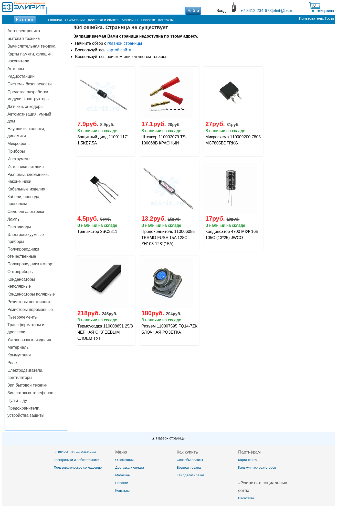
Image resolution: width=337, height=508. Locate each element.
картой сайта (119, 50)
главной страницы (124, 43)
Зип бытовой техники (27, 385)
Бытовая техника (23, 38)
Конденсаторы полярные (31, 294)
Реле (12, 362)
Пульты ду (17, 400)
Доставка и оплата (103, 20)
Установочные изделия (29, 339)
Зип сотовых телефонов (30, 393)
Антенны (15, 68)
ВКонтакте (246, 498)
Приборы (16, 151)
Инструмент (18, 159)
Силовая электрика (25, 211)
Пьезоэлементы (22, 317)
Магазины (130, 20)
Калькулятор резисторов (257, 467)
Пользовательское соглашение (78, 467)
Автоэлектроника (23, 31)
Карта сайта (247, 460)
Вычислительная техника (31, 46)
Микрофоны (18, 143)
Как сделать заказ (190, 475)
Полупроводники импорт (30, 264)
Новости (148, 20)
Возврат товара (189, 467)
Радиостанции (21, 76)
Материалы (18, 347)
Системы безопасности (29, 84)
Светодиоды (19, 227)
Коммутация (19, 355)
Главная (55, 20)
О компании (75, 20)
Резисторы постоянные (29, 302)
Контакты (166, 20)
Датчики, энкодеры (25, 106)
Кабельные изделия (26, 189)
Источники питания (25, 166)
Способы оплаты (190, 460)
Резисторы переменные (30, 309)
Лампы (13, 219)
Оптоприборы (20, 271)
